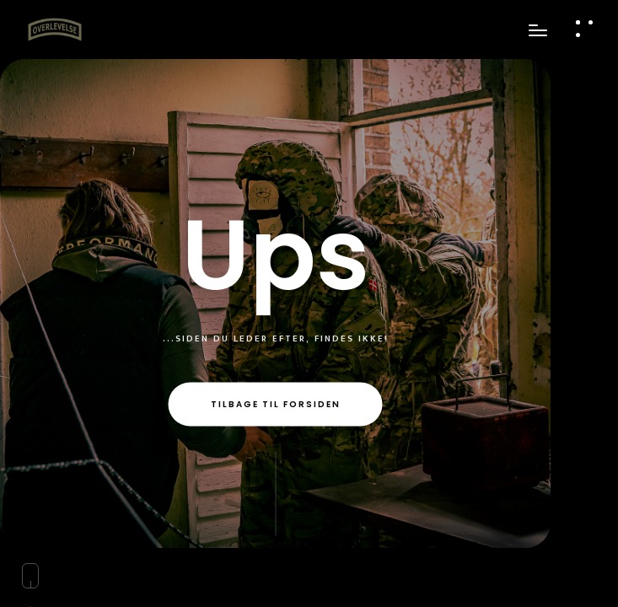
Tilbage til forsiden (276, 404)
